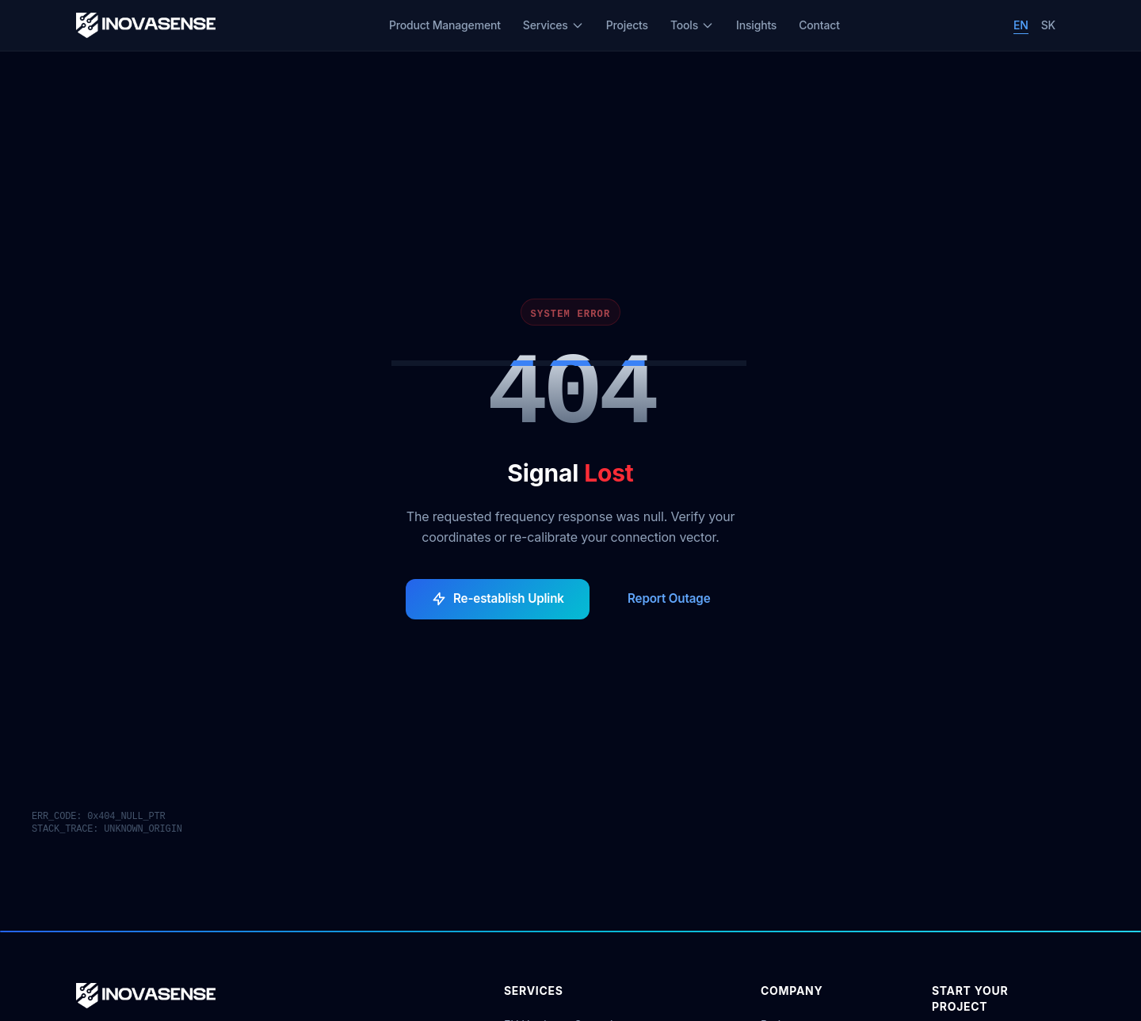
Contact (819, 25)
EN (1020, 25)
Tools (692, 25)
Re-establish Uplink (497, 599)
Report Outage (669, 598)
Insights (756, 25)
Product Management (445, 25)
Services (553, 25)
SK (1048, 25)
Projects (627, 25)
